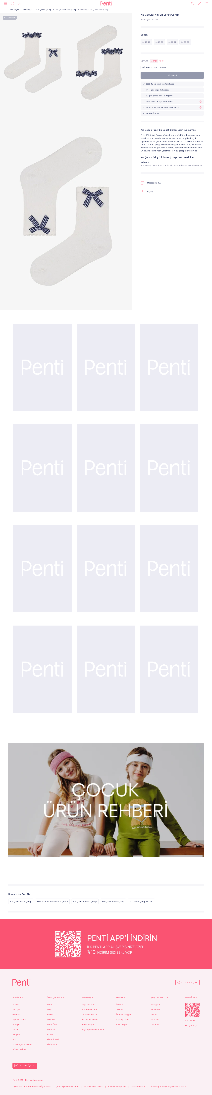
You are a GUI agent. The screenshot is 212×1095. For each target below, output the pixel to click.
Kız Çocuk (27, 10)
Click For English (189, 982)
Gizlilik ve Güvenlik (93, 1086)
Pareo (50, 1014)
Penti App (191, 997)
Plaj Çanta (52, 1044)
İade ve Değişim (123, 1014)
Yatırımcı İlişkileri (90, 1014)
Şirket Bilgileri (88, 1024)
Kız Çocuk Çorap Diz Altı (141, 901)
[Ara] (12, 3)
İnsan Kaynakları (90, 1019)
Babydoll (16, 1034)
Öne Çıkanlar (55, 997)
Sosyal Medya (159, 997)
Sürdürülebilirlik (89, 1009)
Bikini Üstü (52, 1024)
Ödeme (119, 1004)
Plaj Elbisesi (53, 1039)
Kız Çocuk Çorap (43, 10)
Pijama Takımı (19, 1019)
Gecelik (16, 1014)
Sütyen (15, 1004)
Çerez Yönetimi (138, 1086)
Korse (15, 1029)
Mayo (49, 1009)
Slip (14, 1039)
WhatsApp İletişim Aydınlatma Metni (168, 1086)
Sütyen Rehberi (19, 1049)
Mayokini (51, 1019)
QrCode (192, 1010)
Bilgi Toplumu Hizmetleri (93, 1029)
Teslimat (120, 1009)
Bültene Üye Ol (26, 1065)
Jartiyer (16, 1009)
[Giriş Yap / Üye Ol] (200, 3)
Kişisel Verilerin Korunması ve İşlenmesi (31, 1086)
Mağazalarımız (88, 1004)
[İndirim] (19, 3)
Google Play (191, 1025)
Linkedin (155, 1024)
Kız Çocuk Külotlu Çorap (85, 901)
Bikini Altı (51, 1029)
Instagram (155, 1004)
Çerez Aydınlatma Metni (67, 1086)
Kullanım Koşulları (117, 1086)
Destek (120, 997)
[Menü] (5, 3)
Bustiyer (16, 1024)
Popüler (17, 997)
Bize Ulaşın (121, 1024)
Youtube (155, 1019)
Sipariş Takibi (122, 1019)
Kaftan (50, 1034)
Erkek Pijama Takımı (22, 1044)
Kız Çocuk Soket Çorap (66, 10)
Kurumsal (88, 997)
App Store (190, 1020)
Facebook (155, 1009)
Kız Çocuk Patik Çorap (21, 901)
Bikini (49, 1004)
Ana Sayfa (14, 10)
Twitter (154, 1014)
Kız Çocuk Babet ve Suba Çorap (52, 901)
